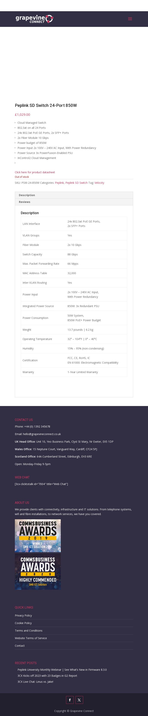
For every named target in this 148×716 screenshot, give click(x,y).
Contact (20, 645)
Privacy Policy (23, 615)
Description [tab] (27, 195)
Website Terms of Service (31, 638)
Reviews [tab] (24, 202)
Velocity (99, 183)
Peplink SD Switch (76, 183)
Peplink (59, 183)
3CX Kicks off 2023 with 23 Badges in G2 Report (47, 675)
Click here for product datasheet (35, 172)
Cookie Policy (23, 623)
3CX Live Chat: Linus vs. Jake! (35, 681)
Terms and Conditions (28, 630)
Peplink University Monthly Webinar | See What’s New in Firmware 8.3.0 (62, 669)
